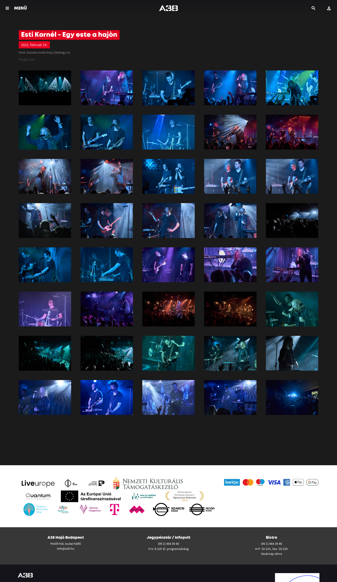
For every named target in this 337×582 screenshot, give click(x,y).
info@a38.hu (65, 548)
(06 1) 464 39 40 (168, 544)
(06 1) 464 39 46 (271, 544)
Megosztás (27, 59)
